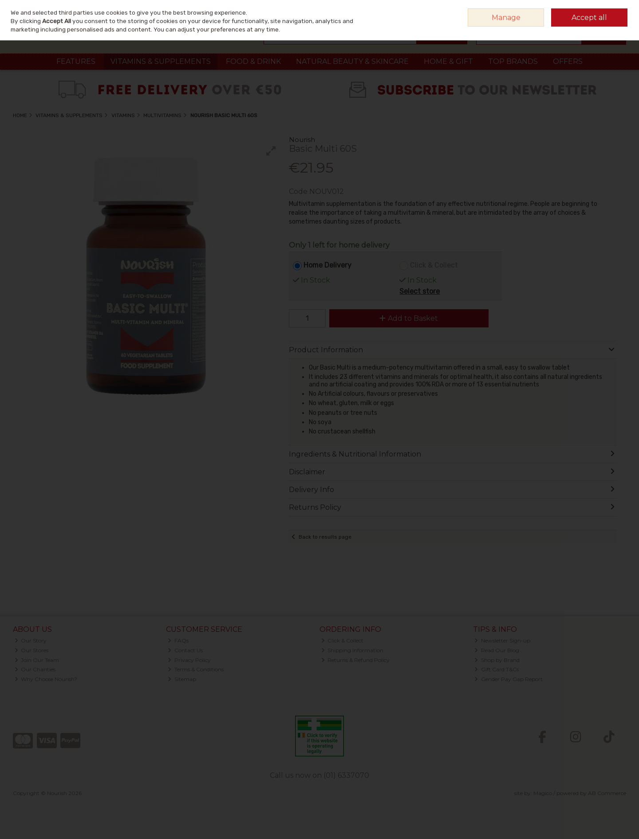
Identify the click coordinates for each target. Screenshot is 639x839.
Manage (506, 17)
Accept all (589, 17)
